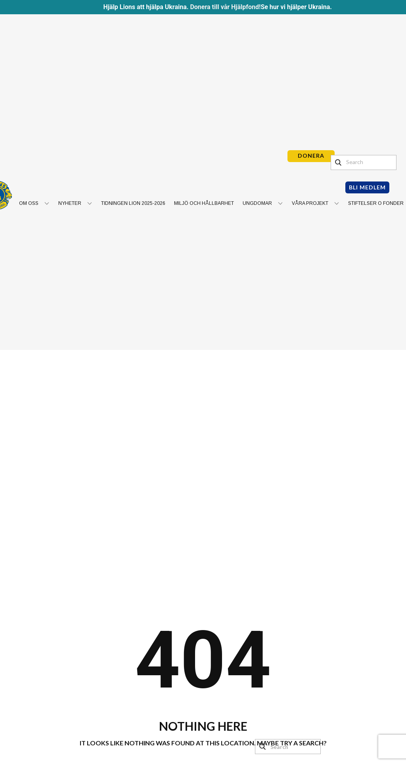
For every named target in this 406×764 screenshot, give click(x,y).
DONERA (311, 155)
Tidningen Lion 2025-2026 (133, 203)
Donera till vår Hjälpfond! (225, 7)
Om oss (28, 203)
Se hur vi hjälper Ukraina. (296, 7)
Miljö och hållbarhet (204, 203)
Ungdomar (257, 203)
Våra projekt (310, 203)
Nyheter (69, 203)
